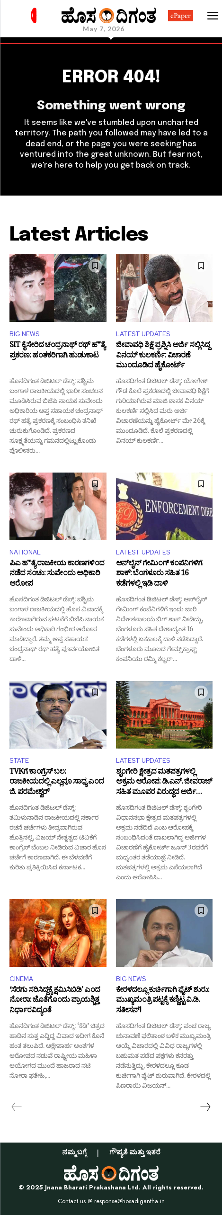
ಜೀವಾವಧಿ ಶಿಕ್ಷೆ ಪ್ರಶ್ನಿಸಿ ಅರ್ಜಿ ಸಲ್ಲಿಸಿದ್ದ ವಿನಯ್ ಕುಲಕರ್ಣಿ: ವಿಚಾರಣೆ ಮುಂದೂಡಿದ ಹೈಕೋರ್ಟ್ (163, 356)
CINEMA (21, 979)
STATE (19, 761)
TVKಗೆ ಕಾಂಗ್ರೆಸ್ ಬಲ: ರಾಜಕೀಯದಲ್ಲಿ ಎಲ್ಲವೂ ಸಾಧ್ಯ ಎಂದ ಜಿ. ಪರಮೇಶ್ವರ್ (56, 783)
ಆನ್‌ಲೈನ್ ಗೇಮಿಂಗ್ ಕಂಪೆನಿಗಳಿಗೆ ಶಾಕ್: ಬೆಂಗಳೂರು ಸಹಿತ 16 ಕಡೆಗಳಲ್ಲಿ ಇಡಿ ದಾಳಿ (159, 575)
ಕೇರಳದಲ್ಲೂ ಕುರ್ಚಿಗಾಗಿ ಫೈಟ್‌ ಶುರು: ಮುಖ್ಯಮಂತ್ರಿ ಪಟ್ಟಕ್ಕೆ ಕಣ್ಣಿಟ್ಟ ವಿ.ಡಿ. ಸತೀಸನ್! (162, 1001)
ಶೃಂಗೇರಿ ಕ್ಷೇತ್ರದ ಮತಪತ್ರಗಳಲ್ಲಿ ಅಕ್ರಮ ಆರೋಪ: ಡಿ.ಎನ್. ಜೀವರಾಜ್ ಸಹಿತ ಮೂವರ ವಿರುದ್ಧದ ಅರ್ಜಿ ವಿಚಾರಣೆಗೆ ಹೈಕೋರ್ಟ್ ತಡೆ (164, 783)
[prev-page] (16, 1107)
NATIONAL (25, 552)
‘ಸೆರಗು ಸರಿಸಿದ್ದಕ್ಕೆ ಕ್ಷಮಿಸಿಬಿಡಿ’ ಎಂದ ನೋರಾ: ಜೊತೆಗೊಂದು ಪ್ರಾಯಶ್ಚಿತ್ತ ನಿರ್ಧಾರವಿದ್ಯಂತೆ (54, 1001)
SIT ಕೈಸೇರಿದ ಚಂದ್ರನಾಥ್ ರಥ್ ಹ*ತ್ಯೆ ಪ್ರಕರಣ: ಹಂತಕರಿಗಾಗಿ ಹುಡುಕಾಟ (57, 351)
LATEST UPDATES (143, 334)
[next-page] (205, 1107)
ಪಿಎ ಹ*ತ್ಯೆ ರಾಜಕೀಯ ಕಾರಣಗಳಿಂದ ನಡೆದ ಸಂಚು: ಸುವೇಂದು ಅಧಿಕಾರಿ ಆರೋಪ (56, 575)
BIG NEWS (24, 334)
